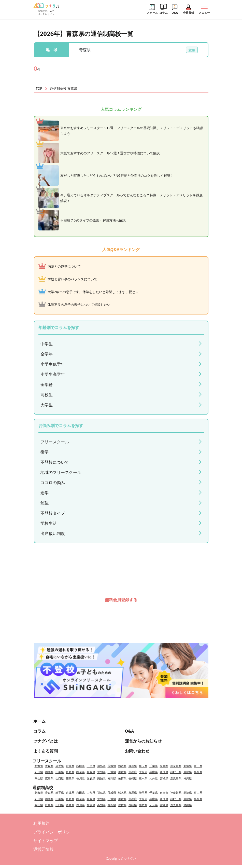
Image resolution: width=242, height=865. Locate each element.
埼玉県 (143, 766)
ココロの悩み (52, 482)
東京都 (164, 766)
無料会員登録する (121, 599)
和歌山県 (175, 772)
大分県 (153, 778)
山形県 (91, 766)
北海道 (39, 766)
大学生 (46, 405)
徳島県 (70, 778)
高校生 (46, 394)
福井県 (49, 772)
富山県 (198, 766)
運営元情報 (43, 849)
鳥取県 (187, 772)
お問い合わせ (137, 751)
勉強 (44, 503)
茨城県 (112, 766)
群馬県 (133, 766)
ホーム (39, 721)
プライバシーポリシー (53, 832)
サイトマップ (45, 840)
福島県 (101, 766)
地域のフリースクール (60, 472)
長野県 (70, 772)
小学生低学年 (52, 364)
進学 (44, 493)
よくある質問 (45, 751)
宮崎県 (164, 778)
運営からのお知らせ (143, 741)
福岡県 (112, 778)
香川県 (80, 778)
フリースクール (54, 442)
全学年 (46, 354)
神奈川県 (175, 766)
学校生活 (48, 523)
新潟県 (187, 766)
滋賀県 (122, 772)
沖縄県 (187, 778)
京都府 (133, 772)
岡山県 (39, 778)
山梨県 (59, 772)
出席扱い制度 (52, 533)
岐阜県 (80, 772)
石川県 (39, 772)
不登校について (54, 462)
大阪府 (143, 772)
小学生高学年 (52, 374)
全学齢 (46, 384)
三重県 (112, 772)
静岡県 (91, 772)
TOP (39, 88)
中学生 (46, 344)
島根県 (198, 772)
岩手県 (59, 766)
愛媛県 (91, 778)
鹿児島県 (175, 778)
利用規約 (41, 823)
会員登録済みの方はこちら (121, 615)
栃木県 (122, 766)
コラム (39, 731)
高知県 (101, 778)
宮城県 (70, 766)
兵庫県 (153, 772)
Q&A (129, 731)
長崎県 (133, 778)
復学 (44, 452)
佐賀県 (122, 778)
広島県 (49, 778)
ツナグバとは (45, 741)
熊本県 (143, 778)
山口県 (59, 778)
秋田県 (80, 766)
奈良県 (164, 772)
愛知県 (101, 772)
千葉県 (153, 766)
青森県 (49, 766)
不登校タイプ (52, 513)
